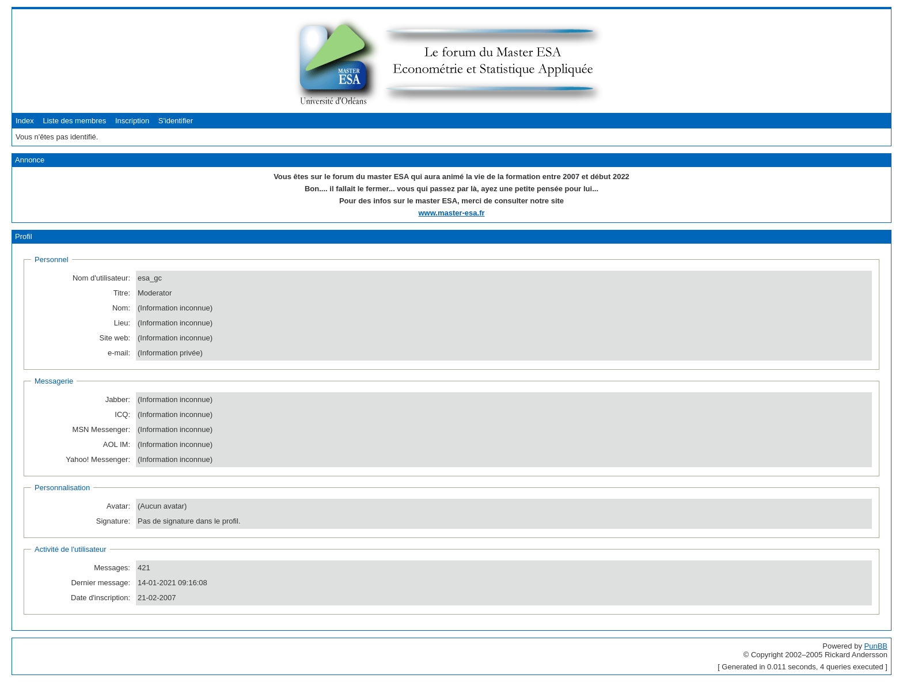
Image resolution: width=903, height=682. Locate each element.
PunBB (875, 646)
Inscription (132, 120)
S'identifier (175, 120)
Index (25, 120)
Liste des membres (74, 120)
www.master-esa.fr (451, 213)
